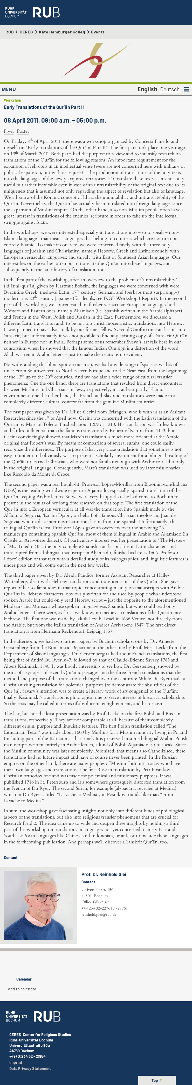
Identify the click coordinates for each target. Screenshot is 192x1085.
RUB (9, 31)
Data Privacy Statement (30, 1068)
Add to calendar (22, 988)
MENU (9, 89)
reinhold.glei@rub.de (98, 914)
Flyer (9, 131)
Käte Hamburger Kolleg (62, 31)
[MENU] (186, 89)
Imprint (15, 1062)
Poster (23, 131)
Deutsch (170, 89)
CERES (26, 31)
